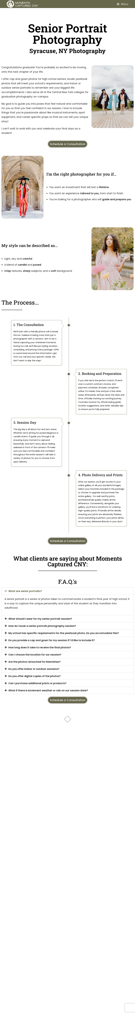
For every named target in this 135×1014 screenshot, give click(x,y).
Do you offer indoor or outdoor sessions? (33, 669)
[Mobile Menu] (122, 4)
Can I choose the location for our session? (34, 654)
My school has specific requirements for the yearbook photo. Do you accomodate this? (63, 633)
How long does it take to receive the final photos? (39, 647)
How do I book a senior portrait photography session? (42, 626)
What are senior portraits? (25, 591)
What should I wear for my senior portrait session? (40, 619)
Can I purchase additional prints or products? (37, 683)
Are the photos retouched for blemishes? (34, 662)
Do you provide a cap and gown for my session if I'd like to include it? (51, 640)
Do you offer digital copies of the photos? (34, 676)
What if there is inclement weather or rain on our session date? (48, 690)
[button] (67, 591)
